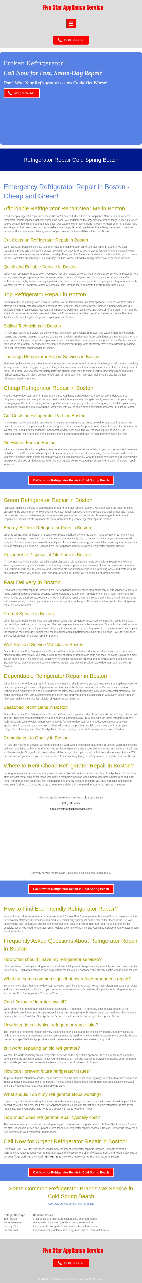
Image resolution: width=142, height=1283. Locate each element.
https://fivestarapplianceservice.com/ (71, 808)
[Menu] (71, 23)
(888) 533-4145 (71, 803)
